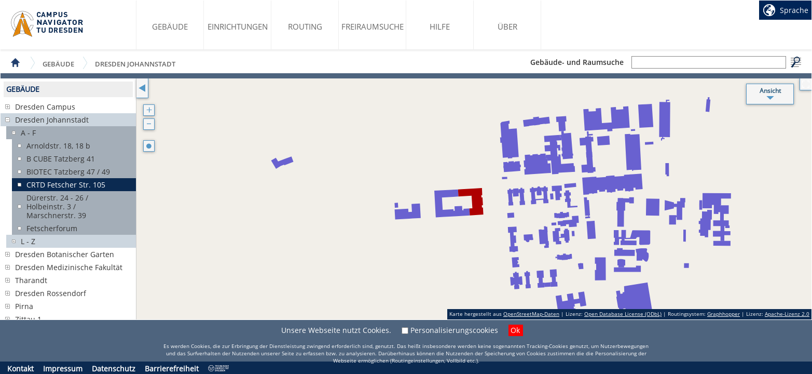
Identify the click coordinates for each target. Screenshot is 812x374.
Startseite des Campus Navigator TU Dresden (47, 24)
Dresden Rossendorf (50, 293)
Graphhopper (723, 313)
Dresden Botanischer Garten (64, 254)
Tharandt (31, 280)
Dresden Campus (45, 107)
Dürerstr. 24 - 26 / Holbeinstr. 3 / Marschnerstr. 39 (57, 206)
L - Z (28, 241)
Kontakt (20, 368)
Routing (305, 26)
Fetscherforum (51, 228)
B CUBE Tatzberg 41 (60, 159)
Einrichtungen (238, 26)
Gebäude (170, 26)
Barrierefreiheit (172, 368)
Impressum (62, 368)
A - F (28, 133)
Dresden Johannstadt (135, 63)
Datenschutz (113, 368)
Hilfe (440, 26)
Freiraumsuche (372, 26)
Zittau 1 (28, 319)
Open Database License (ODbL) (623, 313)
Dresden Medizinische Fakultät (68, 267)
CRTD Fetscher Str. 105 (65, 185)
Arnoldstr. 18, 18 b (58, 146)
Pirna (24, 306)
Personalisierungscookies (454, 330)
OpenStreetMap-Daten (531, 313)
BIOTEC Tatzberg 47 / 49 (68, 172)
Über (507, 26)
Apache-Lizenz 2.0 (787, 313)
